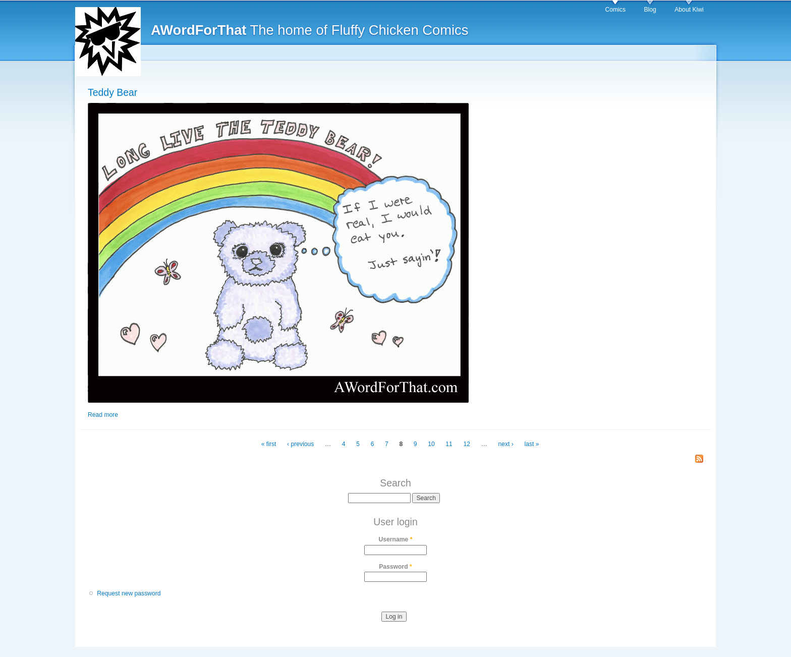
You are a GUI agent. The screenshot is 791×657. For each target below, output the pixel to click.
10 (431, 444)
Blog (650, 9)
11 (449, 444)
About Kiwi (688, 9)
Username (396, 539)
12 (467, 444)
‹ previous (300, 444)
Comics (615, 9)
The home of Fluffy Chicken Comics (309, 30)
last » (531, 444)
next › (505, 444)
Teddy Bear (112, 92)
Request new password (128, 593)
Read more (103, 414)
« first (268, 444)
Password (395, 566)
